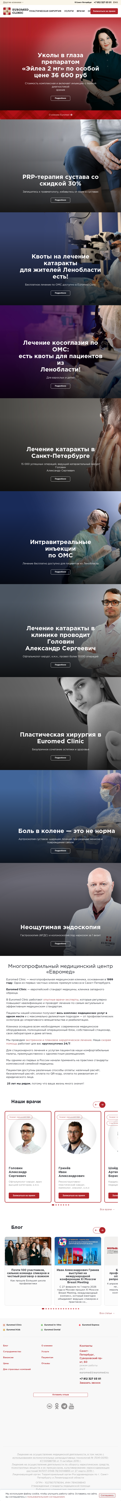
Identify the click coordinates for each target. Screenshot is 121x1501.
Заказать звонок (90, 1381)
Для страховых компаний (17, 1368)
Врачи (81, 11)
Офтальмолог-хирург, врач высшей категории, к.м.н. (25, 1182)
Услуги (69, 11)
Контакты (86, 1344)
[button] (53, 1203)
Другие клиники (13, 2)
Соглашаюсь (107, 1495)
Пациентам (47, 1356)
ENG (115, 2)
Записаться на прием (104, 11)
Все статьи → (107, 1312)
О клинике (47, 1344)
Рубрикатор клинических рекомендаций (60, 1489)
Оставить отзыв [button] (60, 1394)
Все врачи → (108, 1208)
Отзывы (45, 1362)
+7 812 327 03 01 (101, 2)
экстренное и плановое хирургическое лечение (59, 1039)
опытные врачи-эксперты (60, 999)
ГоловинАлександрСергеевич (18, 1171)
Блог (6, 1344)
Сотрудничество (12, 1350)
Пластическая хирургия (45, 11)
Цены (6, 1362)
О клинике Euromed (59, 114)
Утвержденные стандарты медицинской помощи (60, 1486)
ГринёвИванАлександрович (71, 1171)
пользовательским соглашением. (45, 1497)
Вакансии (8, 1356)
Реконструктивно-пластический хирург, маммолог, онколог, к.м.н (74, 1184)
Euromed (14, 1323)
